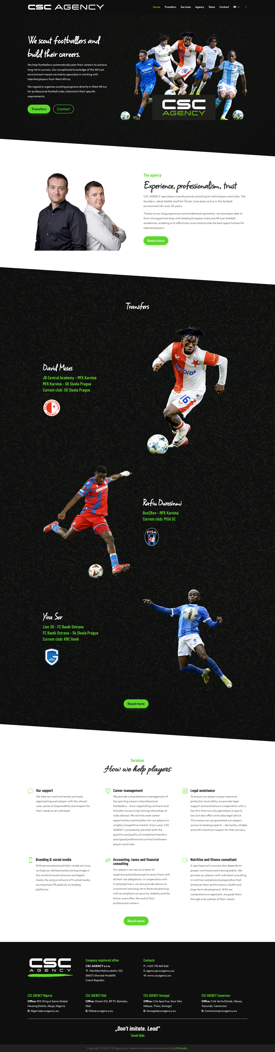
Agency (199, 7)
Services (186, 7)
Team (212, 7)
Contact (224, 7)
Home (156, 7)
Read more (156, 240)
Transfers (170, 7)
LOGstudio (180, 1048)
